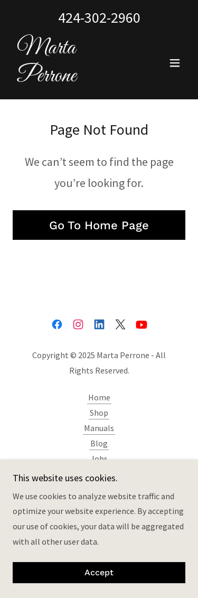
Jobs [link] (99, 458)
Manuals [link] (99, 428)
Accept (99, 573)
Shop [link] (99, 412)
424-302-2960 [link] (99, 17)
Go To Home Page (99, 225)
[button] (174, 62)
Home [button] (99, 397)
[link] (73, 78)
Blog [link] (99, 443)
